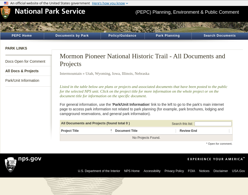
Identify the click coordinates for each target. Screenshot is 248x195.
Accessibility (152, 171)
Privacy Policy (174, 171)
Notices (204, 171)
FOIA (191, 171)
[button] (111, 130)
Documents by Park (72, 35)
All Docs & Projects (22, 71)
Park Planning (168, 35)
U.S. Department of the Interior (99, 171)
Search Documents (220, 35)
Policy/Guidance (122, 35)
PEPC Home (22, 35)
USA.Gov (238, 171)
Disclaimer (220, 171)
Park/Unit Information (22, 80)
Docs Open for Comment (25, 61)
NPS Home (132, 171)
